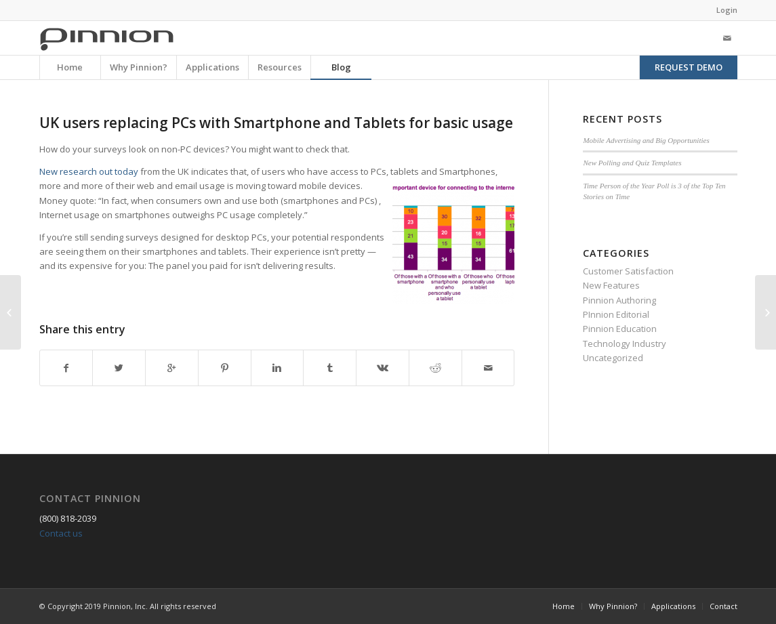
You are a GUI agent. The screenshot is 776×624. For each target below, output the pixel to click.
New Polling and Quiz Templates (632, 163)
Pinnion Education (620, 329)
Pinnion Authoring (619, 300)
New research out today (89, 171)
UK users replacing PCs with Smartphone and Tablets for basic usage (276, 122)
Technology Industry (624, 343)
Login (726, 10)
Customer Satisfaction (628, 271)
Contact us (61, 533)
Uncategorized (613, 358)
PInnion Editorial (616, 314)
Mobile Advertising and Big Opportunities (646, 140)
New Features (611, 285)
